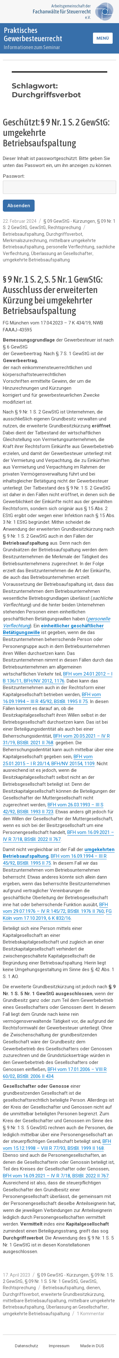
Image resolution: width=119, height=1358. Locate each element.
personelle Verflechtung (70, 246)
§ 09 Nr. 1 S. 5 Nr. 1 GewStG (51, 1281)
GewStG (38, 227)
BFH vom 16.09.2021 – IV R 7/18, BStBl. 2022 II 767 (56, 1176)
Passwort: (59, 183)
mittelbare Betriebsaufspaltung (34, 1300)
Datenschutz (26, 1345)
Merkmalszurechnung (25, 240)
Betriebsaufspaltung (23, 234)
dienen (93, 1287)
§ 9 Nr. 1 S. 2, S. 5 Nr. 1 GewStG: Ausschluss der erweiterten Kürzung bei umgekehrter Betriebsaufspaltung (52, 295)
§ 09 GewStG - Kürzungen (69, 221)
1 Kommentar (90, 1313)
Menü (102, 38)
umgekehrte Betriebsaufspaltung (36, 259)
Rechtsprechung (64, 227)
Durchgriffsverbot (64, 234)
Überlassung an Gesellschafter (61, 253)
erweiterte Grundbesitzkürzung (72, 1294)
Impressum (59, 1345)
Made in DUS (92, 1345)
